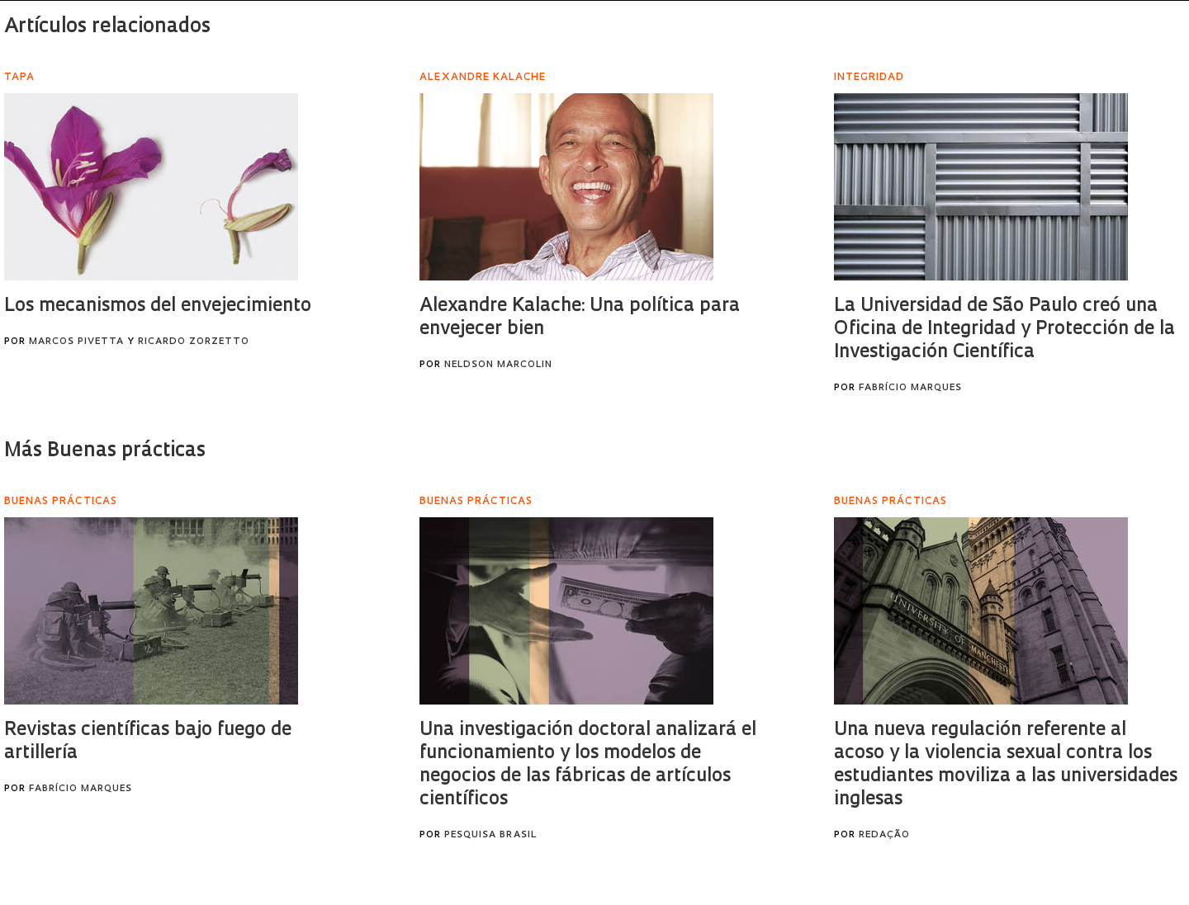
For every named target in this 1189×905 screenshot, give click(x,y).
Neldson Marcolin (498, 365)
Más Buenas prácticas (105, 451)
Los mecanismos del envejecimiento (157, 306)
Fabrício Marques (910, 388)
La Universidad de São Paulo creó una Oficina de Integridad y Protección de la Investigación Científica (1004, 329)
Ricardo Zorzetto (193, 341)
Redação (884, 835)
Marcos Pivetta (76, 341)
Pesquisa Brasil (490, 835)
